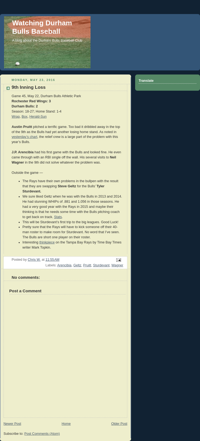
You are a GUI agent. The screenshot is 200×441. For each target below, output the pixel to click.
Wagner (117, 265)
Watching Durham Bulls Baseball (42, 27)
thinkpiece (47, 242)
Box (25, 116)
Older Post (119, 424)
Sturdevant (101, 265)
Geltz (77, 265)
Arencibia (64, 265)
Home (66, 424)
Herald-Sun (38, 116)
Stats (58, 217)
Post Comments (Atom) (42, 434)
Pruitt (87, 265)
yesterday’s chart (24, 137)
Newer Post (12, 424)
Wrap (16, 116)
